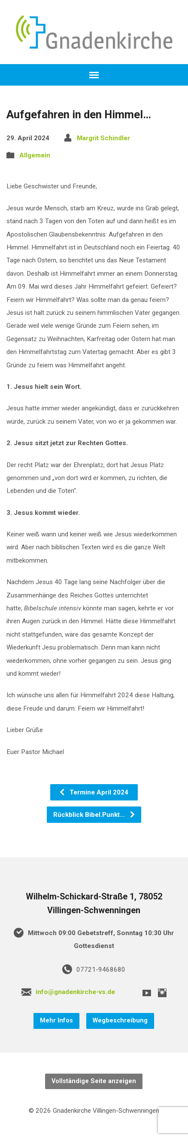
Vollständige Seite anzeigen (94, 1081)
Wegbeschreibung (120, 1020)
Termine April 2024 (93, 792)
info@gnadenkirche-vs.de (75, 992)
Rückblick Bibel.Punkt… (94, 815)
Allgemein (34, 155)
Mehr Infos (56, 1020)
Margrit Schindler (103, 138)
